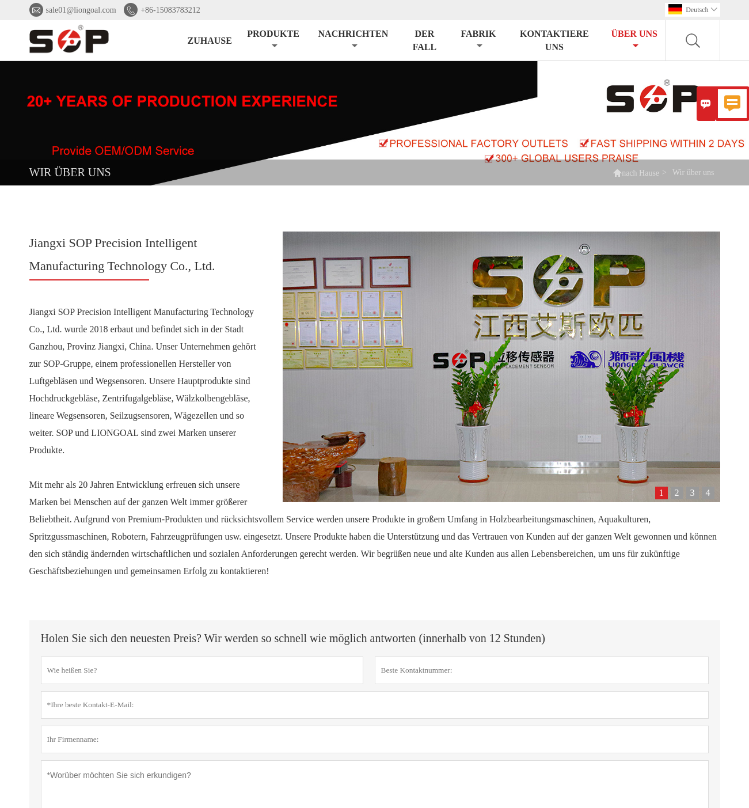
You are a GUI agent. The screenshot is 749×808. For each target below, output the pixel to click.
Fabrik (478, 39)
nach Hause (640, 173)
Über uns (634, 39)
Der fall (424, 40)
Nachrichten (353, 39)
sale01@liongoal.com (81, 10)
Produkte (273, 39)
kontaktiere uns (554, 40)
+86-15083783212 (170, 10)
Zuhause (210, 40)
